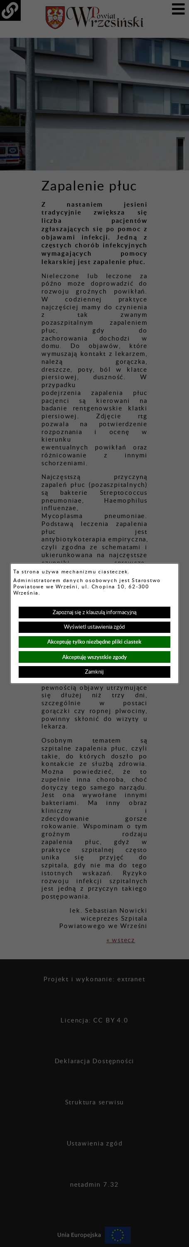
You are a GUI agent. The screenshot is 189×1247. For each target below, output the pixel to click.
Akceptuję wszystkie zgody (94, 657)
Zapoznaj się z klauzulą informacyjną (94, 612)
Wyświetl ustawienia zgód (94, 627)
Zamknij (94, 672)
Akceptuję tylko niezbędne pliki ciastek (94, 642)
